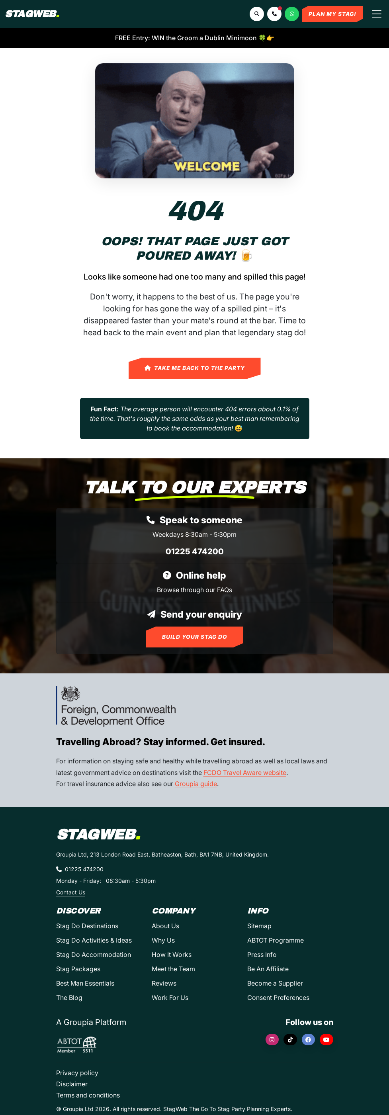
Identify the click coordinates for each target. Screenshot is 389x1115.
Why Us (163, 940)
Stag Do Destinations (87, 926)
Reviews (164, 983)
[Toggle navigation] (376, 14)
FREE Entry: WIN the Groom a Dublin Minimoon (194, 38)
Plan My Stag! (332, 14)
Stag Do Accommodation (93, 955)
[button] (274, 14)
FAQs (224, 590)
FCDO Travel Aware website (244, 773)
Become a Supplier (275, 983)
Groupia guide (196, 784)
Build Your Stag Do (194, 637)
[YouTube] (326, 1039)
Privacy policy (77, 1073)
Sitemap (259, 926)
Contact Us (70, 892)
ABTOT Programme (275, 940)
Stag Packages (78, 969)
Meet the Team (173, 969)
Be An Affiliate (268, 969)
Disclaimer (72, 1084)
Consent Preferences (278, 998)
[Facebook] (308, 1039)
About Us (165, 926)
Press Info (262, 955)
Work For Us (170, 998)
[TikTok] (290, 1039)
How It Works (172, 955)
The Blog (69, 998)
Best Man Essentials (85, 983)
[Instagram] (272, 1039)
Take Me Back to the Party (195, 368)
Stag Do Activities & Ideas (94, 940)
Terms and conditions (88, 1095)
